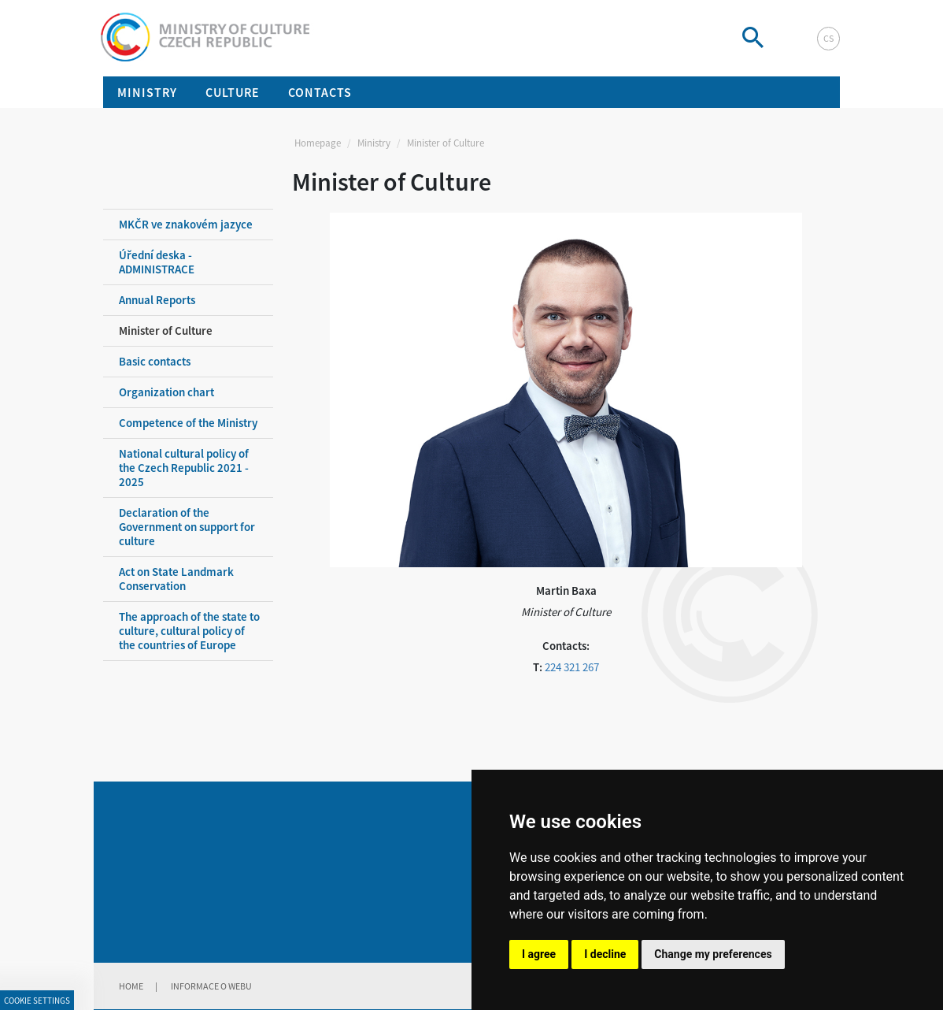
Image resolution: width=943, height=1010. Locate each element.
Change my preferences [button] (712, 954)
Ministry (373, 143)
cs (828, 38)
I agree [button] (539, 954)
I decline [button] (605, 954)
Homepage (317, 143)
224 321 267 (572, 666)
